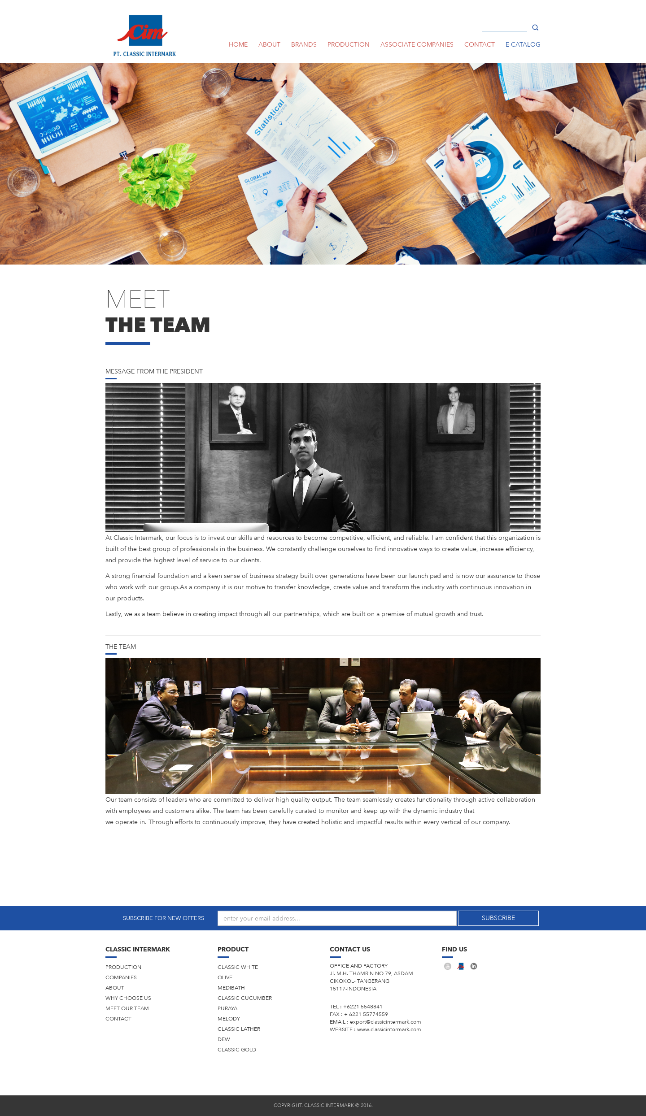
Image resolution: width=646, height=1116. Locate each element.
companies (121, 977)
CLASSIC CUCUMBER (245, 998)
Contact (118, 1018)
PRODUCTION (348, 44)
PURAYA (227, 1008)
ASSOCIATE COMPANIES (417, 44)
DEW (224, 1039)
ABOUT (269, 44)
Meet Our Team (127, 1008)
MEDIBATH (231, 987)
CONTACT (479, 44)
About (114, 987)
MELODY (229, 1018)
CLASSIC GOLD (237, 1049)
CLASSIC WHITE (238, 967)
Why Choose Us (128, 998)
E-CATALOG (523, 44)
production (123, 967)
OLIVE (225, 977)
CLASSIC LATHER (239, 1029)
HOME (238, 44)
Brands (304, 44)
